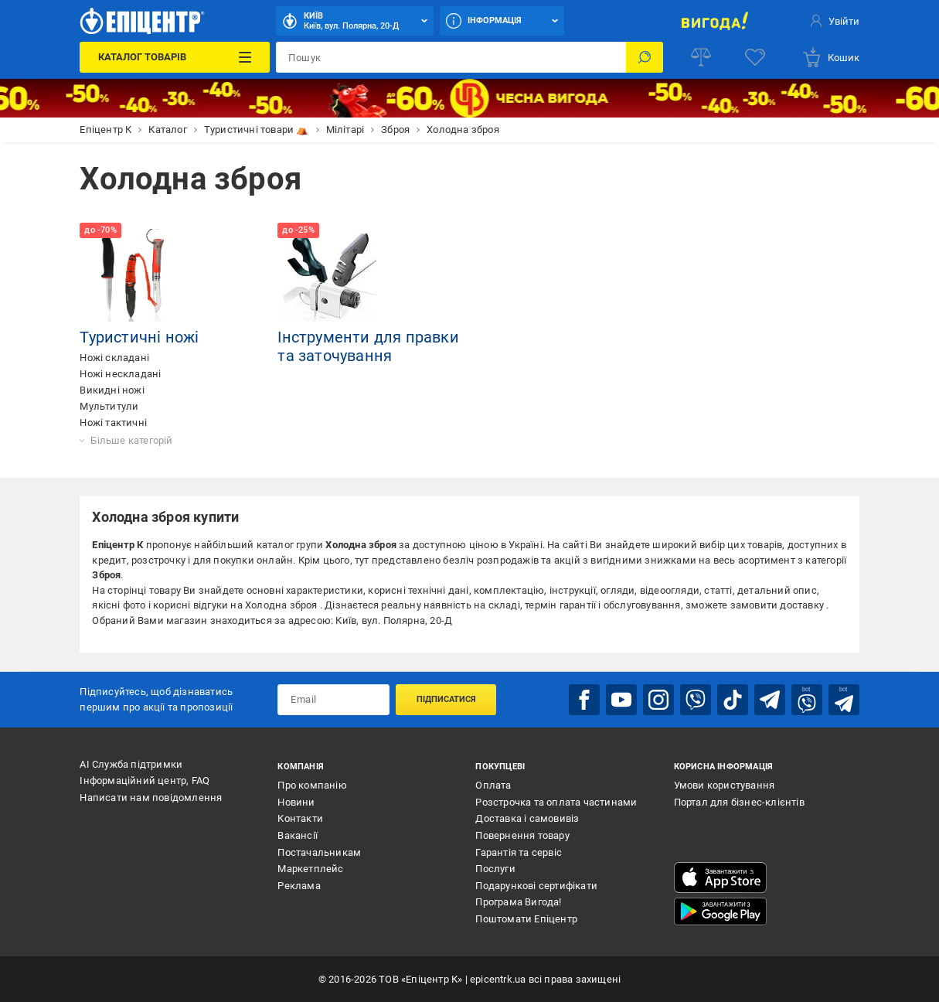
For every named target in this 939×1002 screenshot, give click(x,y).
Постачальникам (319, 852)
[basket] (830, 57)
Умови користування (724, 785)
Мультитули (109, 406)
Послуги (495, 868)
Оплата (493, 785)
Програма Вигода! (518, 902)
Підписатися (446, 699)
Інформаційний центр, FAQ (144, 780)
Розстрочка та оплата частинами (556, 802)
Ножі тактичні (113, 422)
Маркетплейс (310, 868)
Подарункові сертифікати (536, 885)
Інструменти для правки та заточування (367, 346)
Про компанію (311, 785)
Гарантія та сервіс (518, 852)
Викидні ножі (112, 390)
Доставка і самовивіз (527, 818)
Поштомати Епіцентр (526, 919)
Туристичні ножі (139, 337)
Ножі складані (114, 357)
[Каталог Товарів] (175, 57)
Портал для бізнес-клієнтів (739, 802)
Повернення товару (522, 835)
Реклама (298, 885)
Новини (296, 802)
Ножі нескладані (120, 374)
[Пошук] (644, 57)
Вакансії (297, 835)
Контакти (300, 818)
